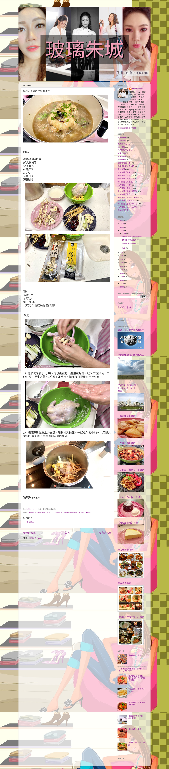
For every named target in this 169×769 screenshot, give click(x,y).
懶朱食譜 (33, 513)
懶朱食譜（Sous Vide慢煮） (129, 207)
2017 (122, 263)
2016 (122, 266)
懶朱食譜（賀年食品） (127, 201)
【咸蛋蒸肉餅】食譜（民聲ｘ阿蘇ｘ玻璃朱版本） (132, 670)
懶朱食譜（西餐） (125, 179)
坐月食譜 (121, 147)
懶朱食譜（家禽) (62, 513)
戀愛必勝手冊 (123, 210)
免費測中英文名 (124, 144)
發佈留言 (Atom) (35, 538)
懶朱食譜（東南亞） (45, 513)
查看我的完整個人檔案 (127, 128)
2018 (122, 259)
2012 (122, 280)
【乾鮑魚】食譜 (134, 729)
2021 (122, 230)
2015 (122, 270)
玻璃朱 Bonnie (137, 89)
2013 (122, 276)
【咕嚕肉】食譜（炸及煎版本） (136, 704)
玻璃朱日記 (122, 153)
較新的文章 (29, 532)
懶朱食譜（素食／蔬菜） (128, 191)
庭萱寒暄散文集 (124, 163)
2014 (122, 273)
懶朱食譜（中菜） (125, 172)
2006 (122, 287)
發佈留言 (30, 522)
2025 (122, 220)
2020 (122, 252)
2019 (122, 256)
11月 (124, 233)
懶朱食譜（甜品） (125, 194)
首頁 (67, 532)
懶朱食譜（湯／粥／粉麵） (80, 513)
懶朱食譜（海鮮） (125, 188)
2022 (122, 227)
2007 (122, 283)
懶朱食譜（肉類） (125, 175)
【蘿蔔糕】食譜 (134, 655)
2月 (124, 248)
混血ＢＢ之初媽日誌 (126, 166)
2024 (122, 224)
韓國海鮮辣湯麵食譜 (130, 240)
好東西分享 (122, 141)
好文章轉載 (122, 138)
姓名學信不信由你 (125, 150)
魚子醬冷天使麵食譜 (130, 244)
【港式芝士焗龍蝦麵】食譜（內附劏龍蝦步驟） (136, 678)
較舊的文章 (105, 532)
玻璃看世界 (122, 157)
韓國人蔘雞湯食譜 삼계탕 (132, 237)
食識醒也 (121, 160)
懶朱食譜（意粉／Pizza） (128, 204)
